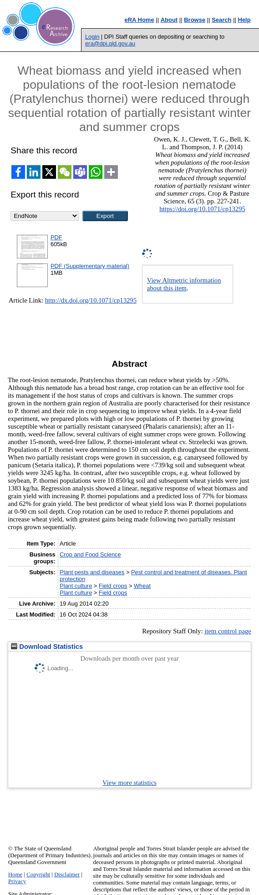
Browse (194, 19)
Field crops (113, 585)
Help (244, 19)
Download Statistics (47, 646)
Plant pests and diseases (92, 572)
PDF (56, 237)
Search (221, 19)
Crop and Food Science (90, 554)
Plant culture (76, 585)
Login (92, 36)
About (169, 19)
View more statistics (129, 782)
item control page (227, 631)
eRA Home (139, 19)
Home (15, 874)
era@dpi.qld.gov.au (110, 43)
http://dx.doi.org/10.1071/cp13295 (91, 300)
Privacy (17, 881)
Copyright (38, 874)
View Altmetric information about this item (184, 284)
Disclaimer (67, 874)
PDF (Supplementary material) (90, 266)
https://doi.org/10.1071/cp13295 (202, 208)
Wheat (142, 585)
